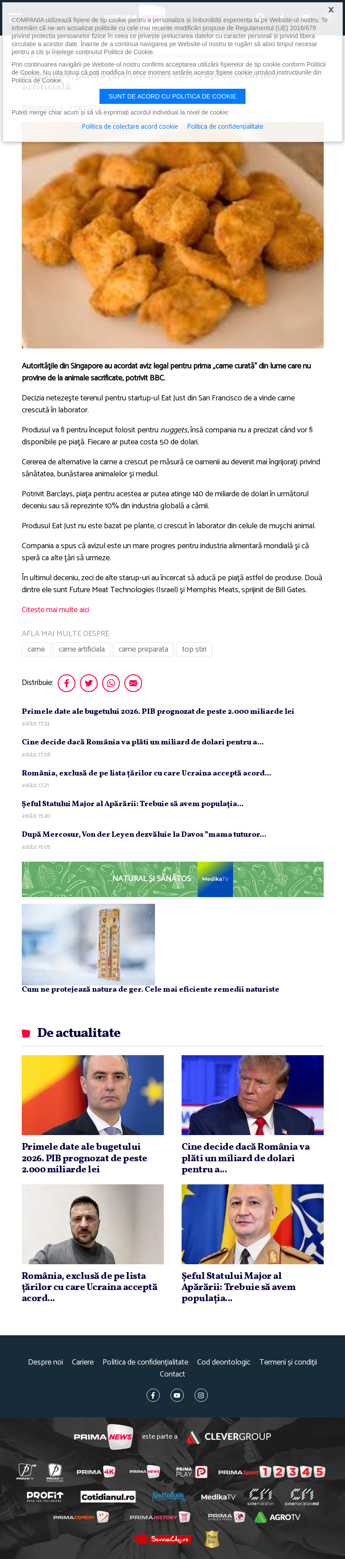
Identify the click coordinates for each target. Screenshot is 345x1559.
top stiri (194, 649)
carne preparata (143, 649)
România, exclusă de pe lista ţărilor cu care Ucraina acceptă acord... (146, 773)
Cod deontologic (223, 1363)
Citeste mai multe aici (55, 610)
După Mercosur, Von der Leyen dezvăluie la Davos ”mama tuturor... (144, 835)
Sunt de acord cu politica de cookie (173, 96)
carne (36, 649)
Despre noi (45, 1363)
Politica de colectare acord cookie (130, 127)
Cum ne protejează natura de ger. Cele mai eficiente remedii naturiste (150, 990)
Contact (172, 1375)
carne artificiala (82, 649)
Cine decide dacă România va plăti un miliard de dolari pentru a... (143, 742)
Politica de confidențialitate (145, 1363)
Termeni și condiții (288, 1363)
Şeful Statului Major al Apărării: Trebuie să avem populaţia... (133, 804)
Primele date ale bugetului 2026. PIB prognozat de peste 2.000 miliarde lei (158, 712)
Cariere (83, 1363)
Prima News (103, 1437)
